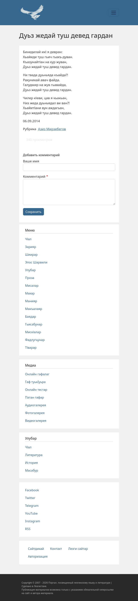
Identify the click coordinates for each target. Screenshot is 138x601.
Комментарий (34, 176)
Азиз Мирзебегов (52, 129)
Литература (34, 455)
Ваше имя (31, 161)
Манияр (31, 301)
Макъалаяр (33, 309)
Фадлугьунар (35, 340)
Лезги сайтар (78, 549)
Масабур (31, 470)
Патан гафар (34, 397)
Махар (30, 293)
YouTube (31, 513)
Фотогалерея (35, 413)
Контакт (56, 549)
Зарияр (30, 247)
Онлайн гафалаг (37, 374)
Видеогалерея (35, 420)
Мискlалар (33, 332)
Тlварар (31, 347)
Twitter (30, 498)
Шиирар (31, 254)
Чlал (28, 239)
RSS (28, 529)
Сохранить (33, 212)
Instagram (32, 521)
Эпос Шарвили (36, 262)
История (31, 463)
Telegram (32, 506)
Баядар (30, 316)
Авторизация (38, 556)
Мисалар (32, 285)
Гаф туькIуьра (35, 382)
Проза (29, 278)
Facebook (32, 490)
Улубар (30, 270)
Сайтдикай (36, 549)
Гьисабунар (33, 324)
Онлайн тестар (36, 389)
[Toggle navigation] (113, 12)
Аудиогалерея (35, 405)
